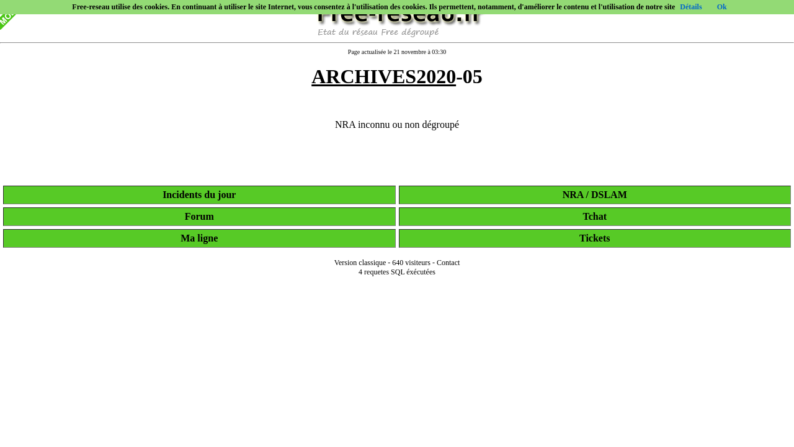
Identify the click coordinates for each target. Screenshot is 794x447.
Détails (691, 6)
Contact (448, 262)
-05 (397, 76)
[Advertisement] (397, 429)
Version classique (360, 262)
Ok (722, 6)
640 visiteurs (411, 262)
